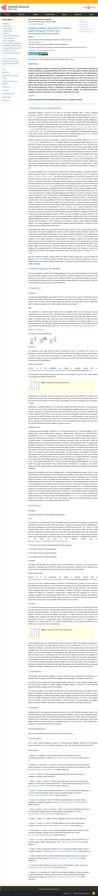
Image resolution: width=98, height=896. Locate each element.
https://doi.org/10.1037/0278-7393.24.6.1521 (67, 877)
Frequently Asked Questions (11, 53)
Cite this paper (34, 738)
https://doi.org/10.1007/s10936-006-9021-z (66, 758)
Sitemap (51, 889)
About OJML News (8, 50)
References (33, 750)
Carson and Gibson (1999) (77, 179)
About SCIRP (45, 889)
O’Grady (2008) (45, 436)
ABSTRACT (33, 64)
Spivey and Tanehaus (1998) (77, 236)
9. (28, 823)
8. (28, 818)
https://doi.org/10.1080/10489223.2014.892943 (64, 851)
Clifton (32, 781)
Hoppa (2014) (39, 259)
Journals (21, 14)
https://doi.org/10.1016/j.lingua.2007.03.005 (41, 867)
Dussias (32, 790)
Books (35, 14)
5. (28, 790)
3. (28, 774)
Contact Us (57, 889)
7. (28, 809)
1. (28, 755)
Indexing (5, 23)
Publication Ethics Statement (11, 48)
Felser (32, 809)
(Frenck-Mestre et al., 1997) (84, 156)
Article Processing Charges (11, 36)
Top (3, 69)
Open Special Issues (9, 59)
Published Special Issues (10, 61)
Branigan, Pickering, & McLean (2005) (40, 176)
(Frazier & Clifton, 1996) (90, 645)
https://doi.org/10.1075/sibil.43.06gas (72, 842)
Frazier (32, 818)
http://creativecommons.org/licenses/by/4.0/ (41, 50)
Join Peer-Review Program (22, 893)
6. (28, 800)
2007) (37, 142)
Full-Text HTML (83, 24)
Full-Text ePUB (83, 27)
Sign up (66, 893)
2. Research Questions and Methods (44, 269)
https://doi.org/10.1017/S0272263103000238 (41, 795)
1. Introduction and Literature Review (44, 108)
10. (29, 830)
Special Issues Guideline (10, 63)
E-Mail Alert (7, 893)
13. (29, 856)
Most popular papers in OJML (11, 45)
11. (29, 839)
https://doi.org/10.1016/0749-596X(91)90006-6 (42, 786)
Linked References (84, 29)
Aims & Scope (7, 28)
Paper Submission (8, 38)
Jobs (92, 14)
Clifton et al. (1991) (47, 186)
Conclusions (6, 87)
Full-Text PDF (82, 22)
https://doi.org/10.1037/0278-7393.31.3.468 (44, 769)
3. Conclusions (34, 671)
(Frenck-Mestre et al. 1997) (56, 129)
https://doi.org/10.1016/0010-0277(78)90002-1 (56, 825)
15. (29, 872)
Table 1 (90, 370)
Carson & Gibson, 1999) (35, 131)
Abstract (81, 19)
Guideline (5, 33)
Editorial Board (7, 31)
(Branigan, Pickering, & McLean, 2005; (75, 127)
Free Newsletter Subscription (11, 43)
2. (28, 765)
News (64, 14)
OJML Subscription (8, 40)
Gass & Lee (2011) (77, 495)
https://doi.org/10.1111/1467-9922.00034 (68, 858)
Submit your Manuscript (81, 893)
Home (7, 14)
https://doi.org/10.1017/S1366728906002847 (73, 802)
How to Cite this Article (85, 31)
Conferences (50, 14)
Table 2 (90, 579)
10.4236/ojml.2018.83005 (36, 24)
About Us (78, 14)
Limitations (33, 707)
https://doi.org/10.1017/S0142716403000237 (41, 814)
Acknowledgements (37, 729)
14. (29, 865)
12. (29, 849)
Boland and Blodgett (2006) (68, 207)
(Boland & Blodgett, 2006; (89, 129)
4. (28, 781)
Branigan (32, 765)
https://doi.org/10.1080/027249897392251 (41, 835)
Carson (32, 774)
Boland (32, 755)
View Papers (6, 26)
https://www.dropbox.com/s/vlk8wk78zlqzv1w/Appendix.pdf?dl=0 (76, 326)
